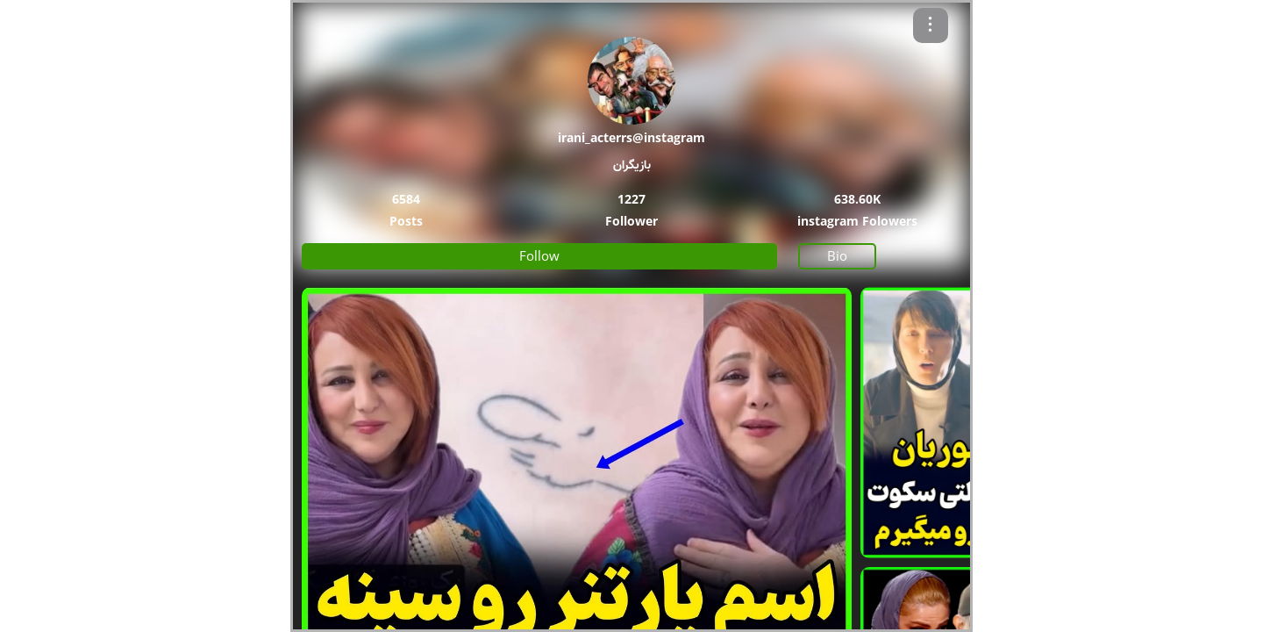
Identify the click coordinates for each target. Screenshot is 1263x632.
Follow (539, 255)
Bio (837, 255)
